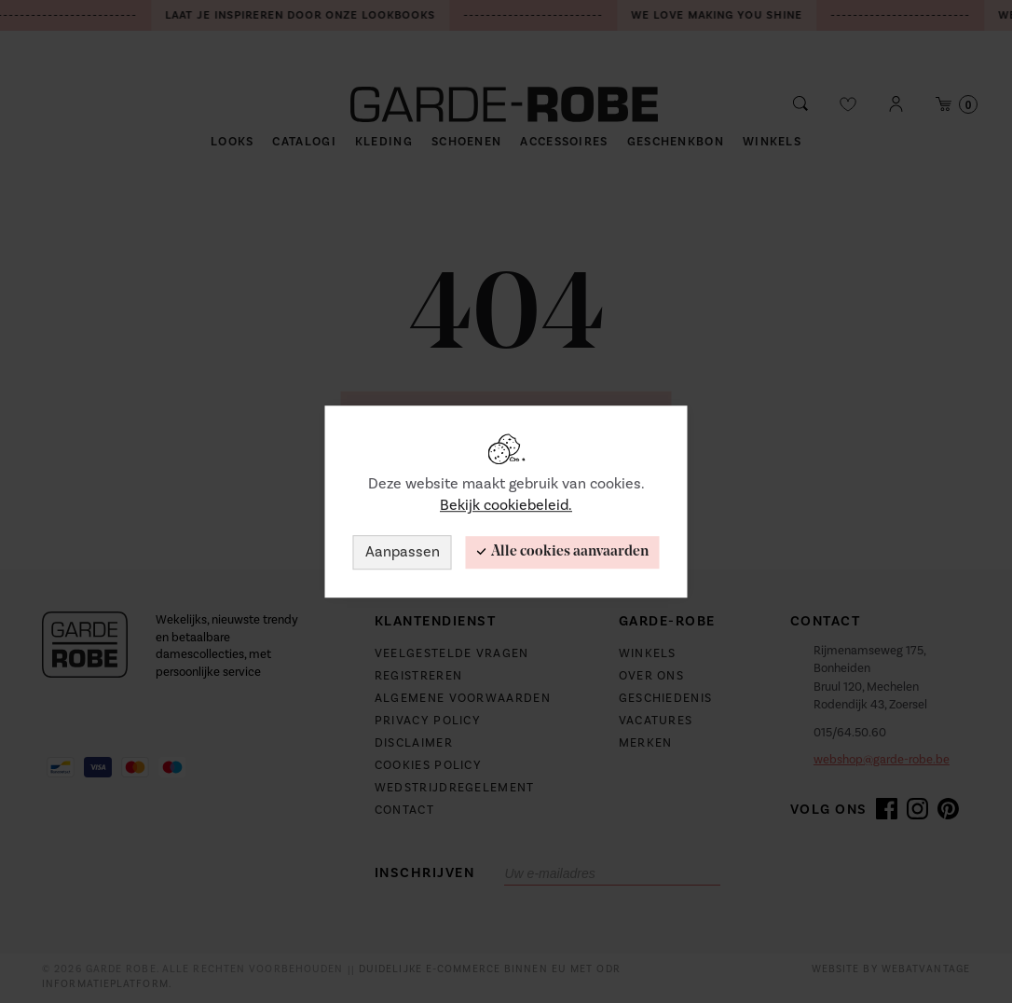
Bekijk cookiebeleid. (506, 505)
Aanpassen (402, 552)
